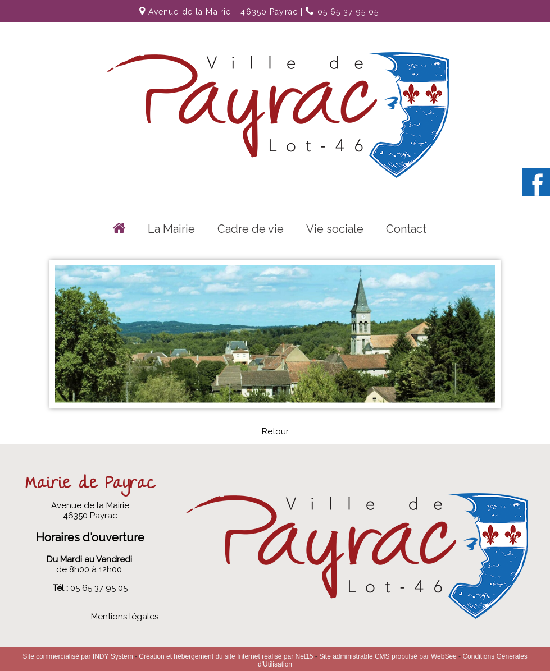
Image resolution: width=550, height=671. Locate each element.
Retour (275, 431)
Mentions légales (124, 617)
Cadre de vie (250, 229)
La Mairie (171, 229)
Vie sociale (334, 229)
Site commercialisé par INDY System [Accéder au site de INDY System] (77, 656)
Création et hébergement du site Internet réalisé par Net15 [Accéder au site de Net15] (226, 656)
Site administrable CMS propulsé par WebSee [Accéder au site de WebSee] (388, 656)
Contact (406, 229)
